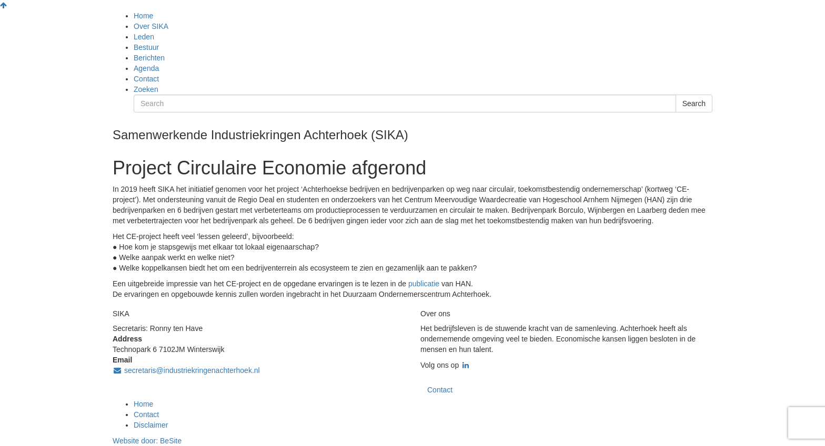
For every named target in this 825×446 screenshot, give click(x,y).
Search (694, 103)
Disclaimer (151, 425)
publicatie (424, 283)
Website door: (147, 441)
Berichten (149, 58)
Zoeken (146, 89)
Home (143, 16)
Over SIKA (151, 26)
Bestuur (146, 47)
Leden (144, 37)
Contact (146, 79)
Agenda (146, 68)
